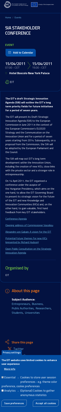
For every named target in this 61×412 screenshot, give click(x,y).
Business (37, 304)
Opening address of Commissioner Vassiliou (29, 225)
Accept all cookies (46, 405)
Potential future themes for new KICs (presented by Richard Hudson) (26, 240)
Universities (32, 312)
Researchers (43, 308)
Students (17, 312)
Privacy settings (12, 354)
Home (8, 17)
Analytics (10, 392)
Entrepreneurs (21, 304)
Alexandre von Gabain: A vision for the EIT (28, 232)
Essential (10, 379)
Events (18, 17)
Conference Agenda (16, 219)
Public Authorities (23, 308)
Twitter (18, 349)
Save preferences (14, 405)
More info (9, 371)
